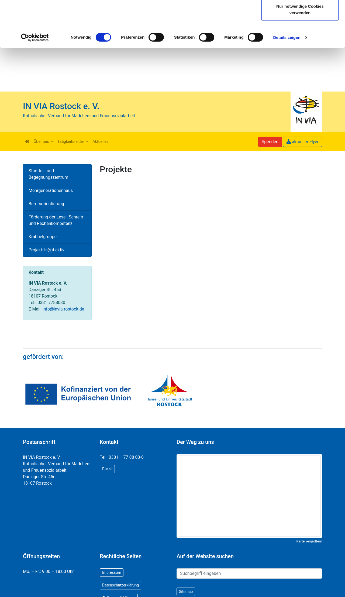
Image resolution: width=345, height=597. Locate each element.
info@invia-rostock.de (63, 309)
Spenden (270, 141)
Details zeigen (286, 81)
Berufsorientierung (46, 203)
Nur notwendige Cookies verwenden (300, 52)
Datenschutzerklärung (109, 26)
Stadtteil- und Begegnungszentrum (48, 174)
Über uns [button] (42, 141)
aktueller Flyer (303, 141)
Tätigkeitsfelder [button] (71, 141)
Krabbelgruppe (43, 236)
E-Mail (107, 469)
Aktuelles (100, 141)
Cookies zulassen (300, 14)
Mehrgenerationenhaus (51, 190)
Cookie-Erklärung (167, 26)
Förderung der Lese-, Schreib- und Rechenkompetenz (56, 220)
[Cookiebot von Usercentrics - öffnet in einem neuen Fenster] (34, 81)
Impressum (111, 572)
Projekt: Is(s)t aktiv (46, 249)
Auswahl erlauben (300, 32)
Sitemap (186, 591)
